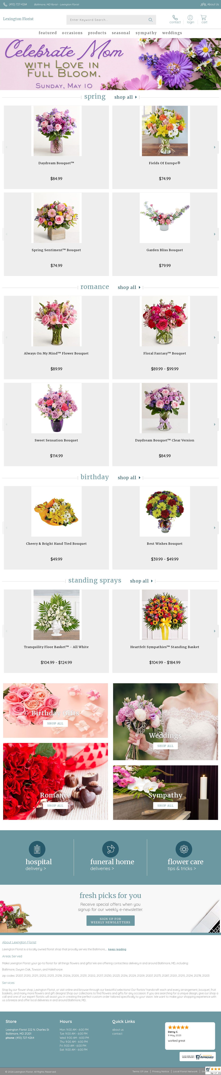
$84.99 (56, 178)
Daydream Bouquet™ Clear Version (164, 440)
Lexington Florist (18, 19)
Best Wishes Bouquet (165, 544)
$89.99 (56, 368)
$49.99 (56, 559)
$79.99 (165, 265)
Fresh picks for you (110, 901)
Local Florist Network (185, 1071)
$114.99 (56, 455)
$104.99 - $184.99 (164, 662)
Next (215, 147)
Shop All (123, 97)
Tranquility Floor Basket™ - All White (56, 647)
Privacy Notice (160, 1071)
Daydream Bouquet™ (56, 163)
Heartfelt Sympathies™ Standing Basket (164, 647)
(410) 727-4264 (18, 4)
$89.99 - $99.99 (165, 368)
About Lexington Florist (19, 942)
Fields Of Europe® (165, 163)
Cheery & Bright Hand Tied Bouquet (56, 544)
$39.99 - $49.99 (165, 559)
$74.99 (165, 178)
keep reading (117, 949)
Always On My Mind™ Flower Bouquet (56, 353)
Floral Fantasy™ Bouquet (164, 353)
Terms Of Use (140, 1071)
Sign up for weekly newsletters (110, 920)
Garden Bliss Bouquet (165, 250)
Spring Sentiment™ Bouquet (56, 250)
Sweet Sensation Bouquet (56, 440)
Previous (6, 147)
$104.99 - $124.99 (56, 662)
